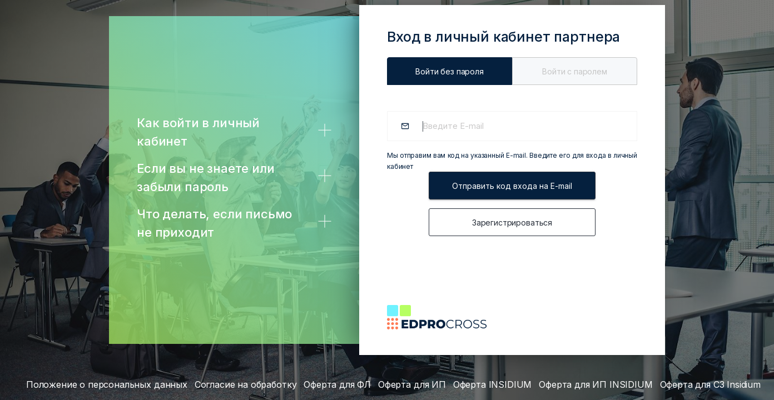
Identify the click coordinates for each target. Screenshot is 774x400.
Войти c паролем (574, 71)
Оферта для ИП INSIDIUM (595, 384)
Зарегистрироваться (512, 222)
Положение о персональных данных (106, 384)
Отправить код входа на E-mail (512, 186)
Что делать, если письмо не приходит (214, 223)
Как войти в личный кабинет (198, 132)
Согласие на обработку (246, 384)
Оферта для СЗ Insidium (710, 384)
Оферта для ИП (412, 384)
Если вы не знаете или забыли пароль (206, 177)
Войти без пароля (449, 71)
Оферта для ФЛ (337, 384)
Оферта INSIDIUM (492, 384)
